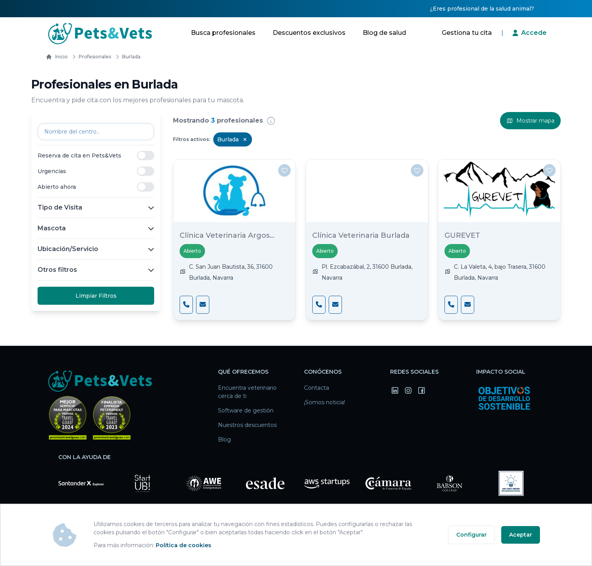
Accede (534, 32)
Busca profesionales (223, 32)
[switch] (145, 155)
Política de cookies (183, 545)
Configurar (471, 534)
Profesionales (90, 56)
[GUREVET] (499, 190)
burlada (126, 56)
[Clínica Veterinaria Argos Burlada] (234, 190)
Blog (224, 439)
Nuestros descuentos (247, 425)
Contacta (316, 387)
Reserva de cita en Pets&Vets (79, 155)
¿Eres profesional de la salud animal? (482, 8)
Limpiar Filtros (96, 295)
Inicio (57, 57)
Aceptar (520, 534)
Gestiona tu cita (467, 32)
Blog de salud (384, 32)
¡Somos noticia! (324, 402)
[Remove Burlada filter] (245, 139)
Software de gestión (246, 410)
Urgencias (52, 171)
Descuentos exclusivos (309, 32)
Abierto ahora (57, 186)
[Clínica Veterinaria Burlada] (367, 190)
